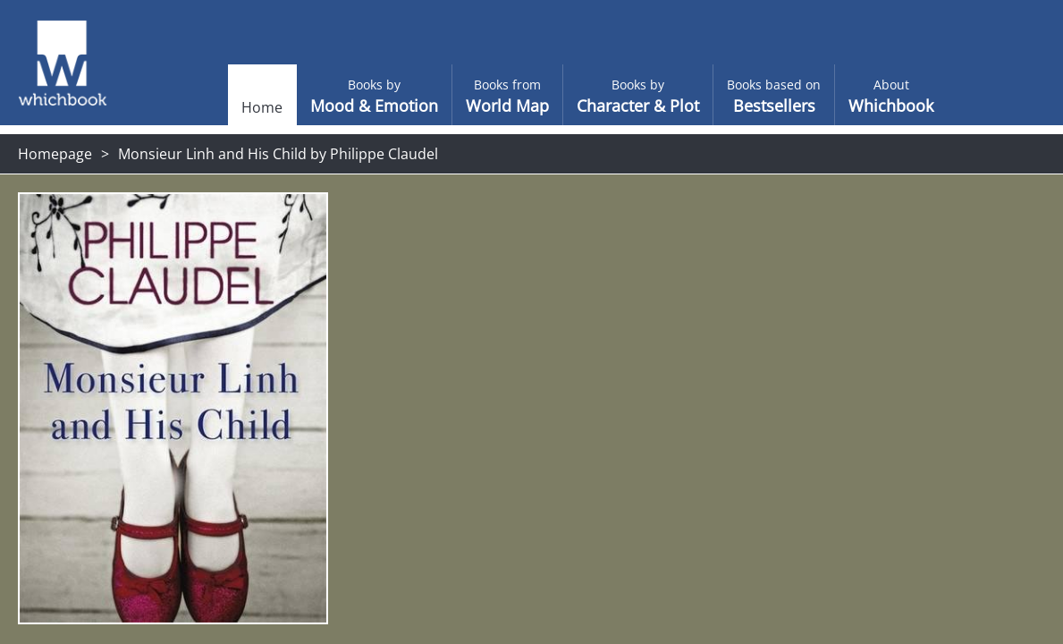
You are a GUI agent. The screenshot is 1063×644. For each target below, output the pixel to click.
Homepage (55, 154)
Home (226, 107)
